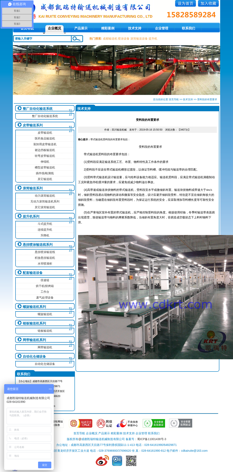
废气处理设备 (45, 297)
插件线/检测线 (45, 173)
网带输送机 (45, 347)
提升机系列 (31, 216)
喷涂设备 (124, 38)
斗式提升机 (45, 223)
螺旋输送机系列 (34, 307)
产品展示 (81, 28)
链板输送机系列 (34, 323)
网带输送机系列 (34, 340)
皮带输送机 (45, 132)
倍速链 (45, 280)
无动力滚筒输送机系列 (44, 201)
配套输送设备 (33, 273)
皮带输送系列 (33, 125)
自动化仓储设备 (34, 356)
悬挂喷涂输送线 (45, 252)
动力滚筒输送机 (45, 195)
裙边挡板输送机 (45, 150)
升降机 (45, 235)
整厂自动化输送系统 (38, 108)
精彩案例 (107, 28)
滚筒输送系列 (33, 188)
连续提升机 (45, 229)
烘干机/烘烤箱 (45, 286)
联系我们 (188, 28)
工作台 (45, 291)
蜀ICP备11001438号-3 (151, 439)
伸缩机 (45, 161)
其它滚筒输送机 (45, 207)
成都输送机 (110, 38)
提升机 (153, 38)
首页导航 (174, 99)
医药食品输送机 (45, 138)
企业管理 (161, 28)
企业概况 (54, 28)
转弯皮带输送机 (45, 155)
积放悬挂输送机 (45, 257)
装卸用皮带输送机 (44, 144)
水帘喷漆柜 (45, 263)
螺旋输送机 (45, 314)
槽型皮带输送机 (45, 167)
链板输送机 (45, 330)
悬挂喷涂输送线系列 (38, 244)
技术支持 (134, 28)
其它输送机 (45, 179)
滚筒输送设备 (139, 38)
